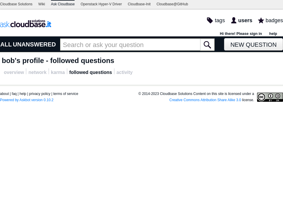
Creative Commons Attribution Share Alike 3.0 (205, 100)
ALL (6, 44)
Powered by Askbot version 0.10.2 (26, 100)
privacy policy (39, 94)
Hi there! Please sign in (241, 33)
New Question (254, 44)
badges (274, 20)
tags (220, 20)
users (245, 20)
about (4, 94)
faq (14, 94)
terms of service (65, 94)
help (273, 33)
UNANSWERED (34, 44)
